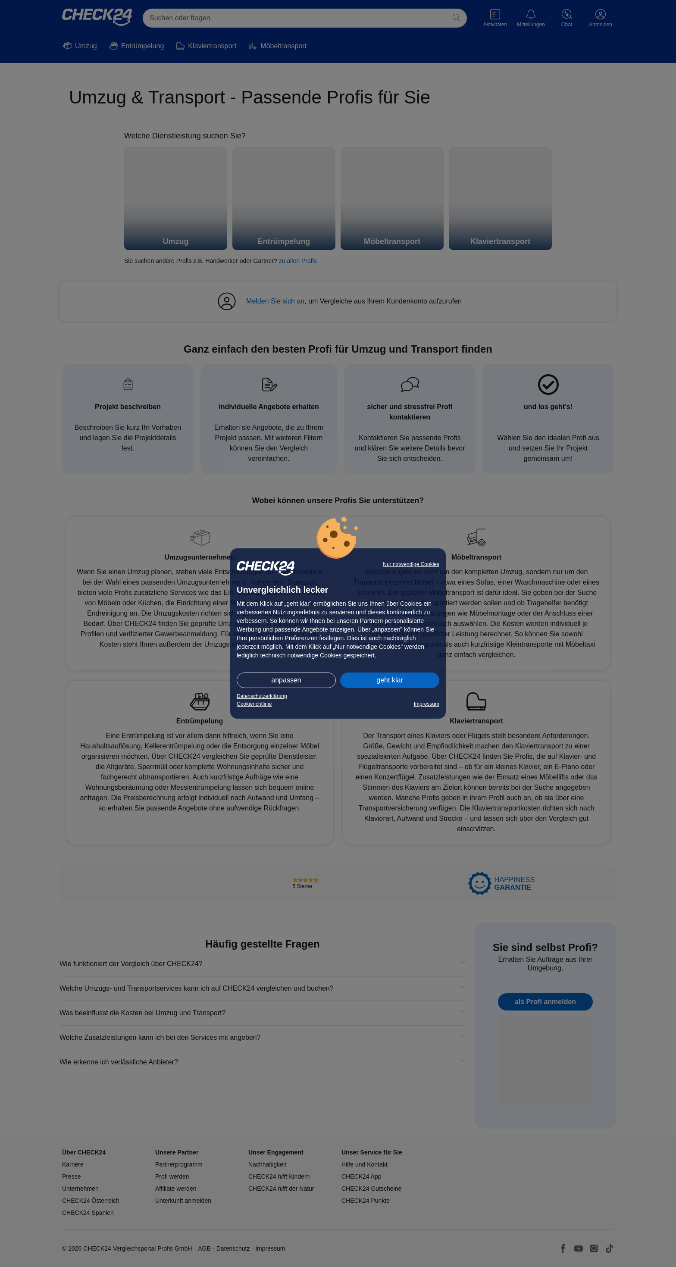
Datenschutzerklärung (262, 696)
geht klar (389, 680)
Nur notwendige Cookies (411, 564)
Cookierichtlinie (254, 704)
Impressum (426, 704)
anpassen (286, 680)
